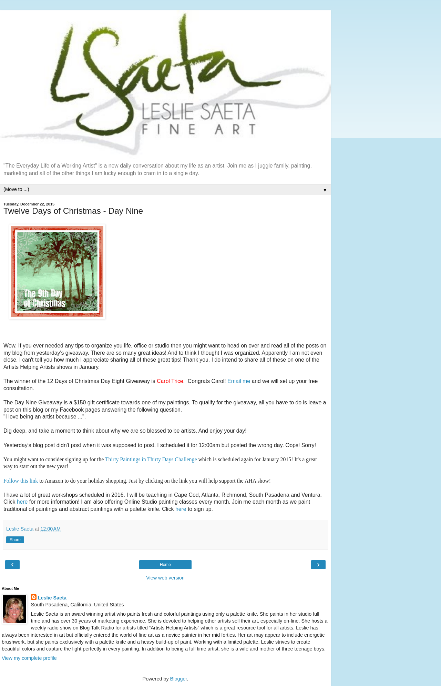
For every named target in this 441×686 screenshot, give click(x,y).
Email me (238, 381)
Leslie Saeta (52, 598)
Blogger (178, 679)
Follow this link (20, 481)
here (22, 502)
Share (15, 539)
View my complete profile (29, 658)
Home (165, 564)
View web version (165, 578)
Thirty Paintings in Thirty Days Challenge (151, 459)
